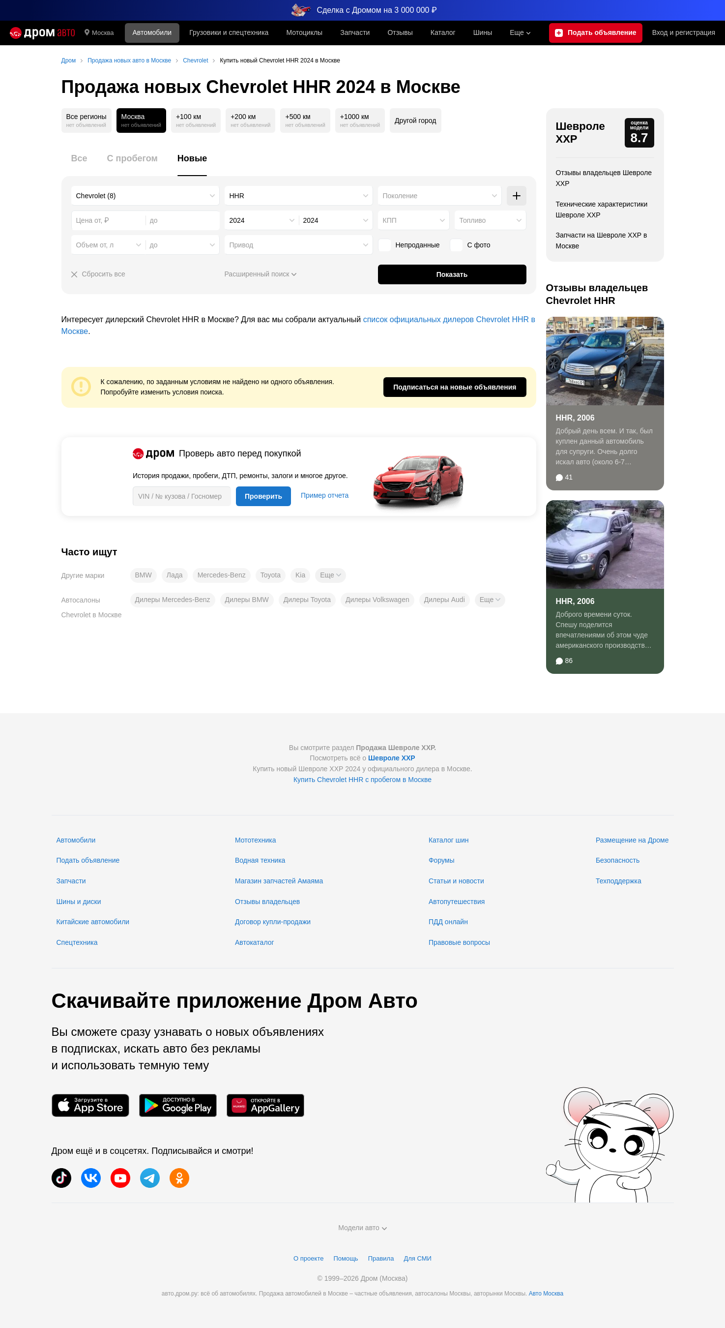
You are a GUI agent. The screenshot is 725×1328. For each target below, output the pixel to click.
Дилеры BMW (247, 600)
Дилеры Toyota (307, 600)
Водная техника (260, 860)
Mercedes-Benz (222, 575)
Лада (175, 575)
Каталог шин (449, 840)
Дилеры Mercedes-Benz (172, 600)
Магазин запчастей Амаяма (279, 881)
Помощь (345, 1258)
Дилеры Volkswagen (377, 600)
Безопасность (617, 860)
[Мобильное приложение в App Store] (90, 1105)
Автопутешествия (457, 901)
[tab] (79, 164)
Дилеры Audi (444, 600)
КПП (390, 220)
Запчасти (355, 32)
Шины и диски (79, 901)
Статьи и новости (456, 881)
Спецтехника (77, 942)
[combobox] (145, 196)
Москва (99, 33)
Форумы (442, 860)
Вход (683, 33)
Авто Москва (546, 1293)
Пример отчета (324, 495)
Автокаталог (254, 942)
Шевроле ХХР (580, 132)
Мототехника (255, 840)
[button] (330, 575)
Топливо (473, 220)
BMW (143, 575)
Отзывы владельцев (267, 901)
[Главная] (42, 33)
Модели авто (362, 1228)
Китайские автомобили (93, 922)
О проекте (308, 1258)
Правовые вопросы (459, 942)
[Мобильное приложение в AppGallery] (265, 1105)
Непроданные (409, 245)
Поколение (400, 196)
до (154, 245)
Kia (300, 575)
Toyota (271, 575)
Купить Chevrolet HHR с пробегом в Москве (362, 780)
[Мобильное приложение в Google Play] (178, 1105)
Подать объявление (88, 860)
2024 (237, 220)
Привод (242, 245)
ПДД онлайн (448, 922)
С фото (470, 245)
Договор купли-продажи (273, 922)
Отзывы (399, 32)
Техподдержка (618, 881)
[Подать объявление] (595, 33)
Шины (482, 32)
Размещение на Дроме (632, 840)
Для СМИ (417, 1258)
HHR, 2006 (575, 418)
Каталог (443, 32)
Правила (381, 1258)
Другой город (415, 120)
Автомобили (152, 32)
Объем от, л (95, 245)
